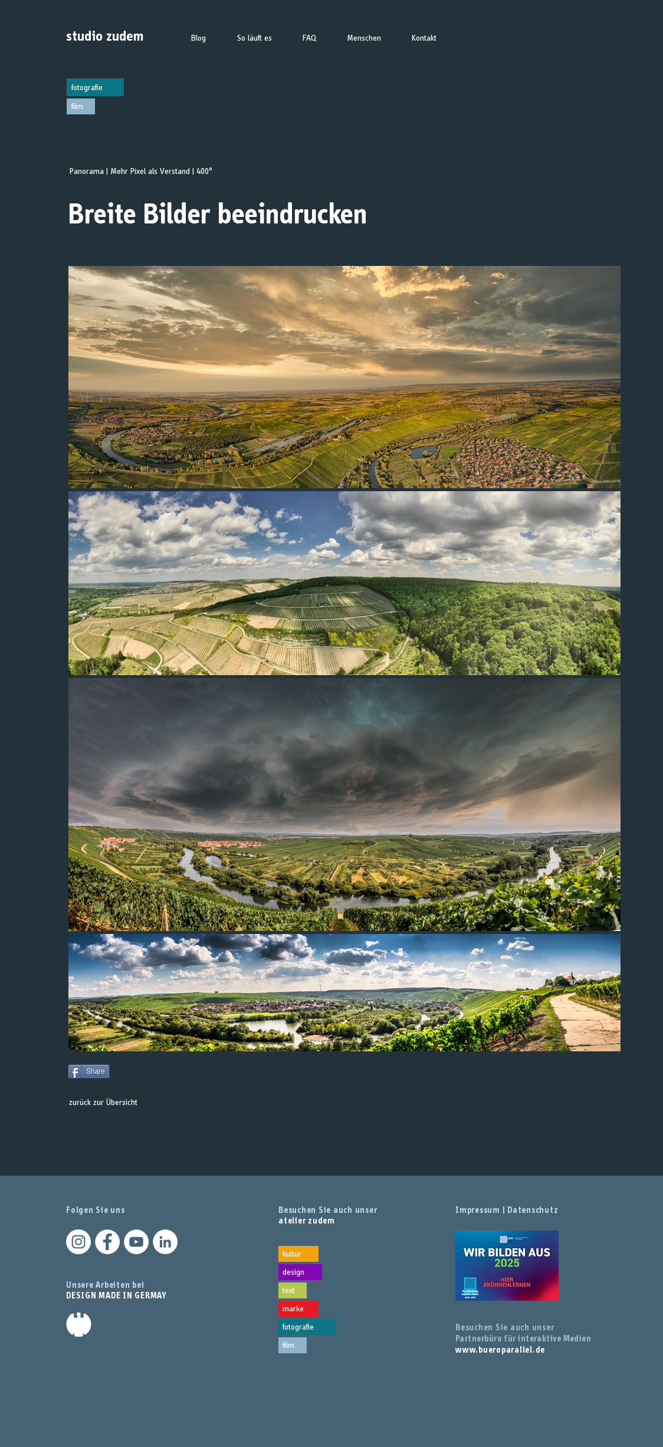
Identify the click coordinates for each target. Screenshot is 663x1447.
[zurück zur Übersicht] (103, 1102)
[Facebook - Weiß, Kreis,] (107, 1241)
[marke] (298, 1309)
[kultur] (298, 1254)
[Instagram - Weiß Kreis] (78, 1241)
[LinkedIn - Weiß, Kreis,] (165, 1241)
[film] (81, 106)
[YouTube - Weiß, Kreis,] (136, 1241)
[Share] (89, 1071)
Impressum (477, 1210)
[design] (300, 1272)
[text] (292, 1290)
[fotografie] (95, 87)
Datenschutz (532, 1210)
